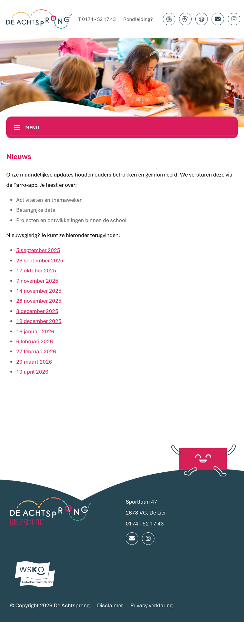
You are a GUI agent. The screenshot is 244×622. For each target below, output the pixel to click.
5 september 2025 (38, 249)
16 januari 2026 (35, 330)
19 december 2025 (38, 320)
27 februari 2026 (36, 351)
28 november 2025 (38, 300)
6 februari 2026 (34, 340)
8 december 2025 (37, 310)
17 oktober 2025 (36, 270)
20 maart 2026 (34, 361)
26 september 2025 (39, 259)
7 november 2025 (37, 280)
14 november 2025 (38, 290)
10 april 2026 (32, 371)
